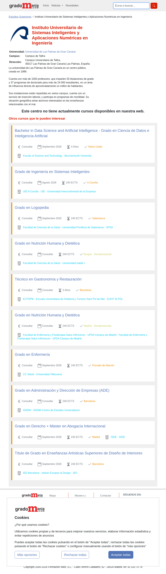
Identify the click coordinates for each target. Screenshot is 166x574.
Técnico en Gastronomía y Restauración (48, 279)
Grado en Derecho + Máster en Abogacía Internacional (60, 426)
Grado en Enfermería (32, 354)
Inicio (46, 5)
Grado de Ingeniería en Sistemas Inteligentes (52, 172)
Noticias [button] (56, 5)
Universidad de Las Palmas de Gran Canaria (50, 51)
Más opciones (27, 555)
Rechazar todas (75, 555)
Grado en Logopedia (32, 208)
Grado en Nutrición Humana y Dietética (47, 243)
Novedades (72, 5)
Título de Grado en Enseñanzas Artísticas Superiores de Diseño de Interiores (78, 453)
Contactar (105, 495)
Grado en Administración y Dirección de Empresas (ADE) (62, 390)
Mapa (52, 495)
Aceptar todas (121, 555)
